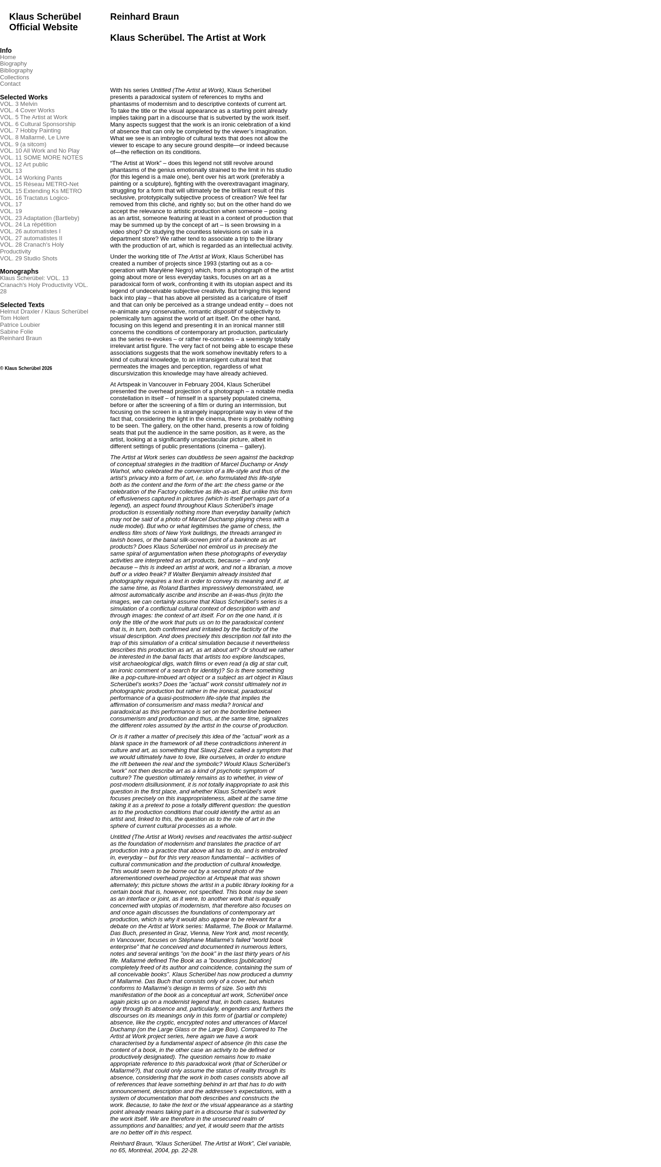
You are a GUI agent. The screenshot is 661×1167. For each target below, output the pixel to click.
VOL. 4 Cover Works (27, 110)
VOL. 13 (11, 170)
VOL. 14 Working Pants (31, 177)
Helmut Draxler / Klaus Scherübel (44, 311)
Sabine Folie (16, 331)
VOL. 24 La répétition (28, 224)
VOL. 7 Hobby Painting (30, 130)
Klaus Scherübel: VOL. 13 (34, 278)
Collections (14, 77)
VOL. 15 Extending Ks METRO (41, 190)
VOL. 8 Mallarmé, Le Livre (34, 137)
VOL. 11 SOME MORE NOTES (41, 157)
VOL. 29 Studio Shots (28, 258)
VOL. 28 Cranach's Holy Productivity (32, 248)
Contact (10, 83)
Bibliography (16, 70)
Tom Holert (14, 317)
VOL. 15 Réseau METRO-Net (39, 184)
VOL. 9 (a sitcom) (23, 144)
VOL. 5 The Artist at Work (33, 117)
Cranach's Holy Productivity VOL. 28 (44, 288)
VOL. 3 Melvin (19, 103)
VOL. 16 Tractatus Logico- (34, 197)
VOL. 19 (11, 211)
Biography (13, 63)
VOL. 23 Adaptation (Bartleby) (39, 218)
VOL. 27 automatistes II (31, 238)
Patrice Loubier (20, 324)
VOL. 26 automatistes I (30, 231)
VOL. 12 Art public (24, 164)
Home (8, 57)
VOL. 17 (11, 204)
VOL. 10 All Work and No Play (39, 150)
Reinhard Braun (21, 338)
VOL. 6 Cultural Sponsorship (38, 124)
